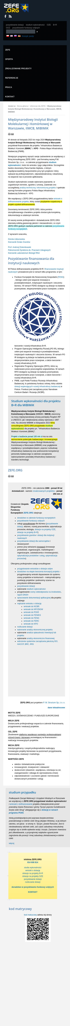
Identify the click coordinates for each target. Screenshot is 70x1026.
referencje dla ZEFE (37, 106)
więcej (11, 843)
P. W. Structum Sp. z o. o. (54, 702)
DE (19, 36)
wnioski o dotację (32, 870)
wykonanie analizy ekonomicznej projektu (35, 630)
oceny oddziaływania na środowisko (45, 592)
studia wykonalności (32, 867)
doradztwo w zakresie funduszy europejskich (36, 518)
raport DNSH (22, 595)
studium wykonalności (36, 589)
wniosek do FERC (31, 621)
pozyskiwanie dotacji (26, 586)
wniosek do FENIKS (32, 615)
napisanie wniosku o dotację (29, 603)
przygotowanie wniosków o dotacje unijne (35, 569)
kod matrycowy (30, 915)
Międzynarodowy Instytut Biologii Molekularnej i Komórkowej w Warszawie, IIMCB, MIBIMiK (35, 109)
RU (15, 36)
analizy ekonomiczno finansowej (40, 638)
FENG (60, 277)
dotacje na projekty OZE (45, 529)
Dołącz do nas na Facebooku (5, 16)
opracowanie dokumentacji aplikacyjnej (34, 598)
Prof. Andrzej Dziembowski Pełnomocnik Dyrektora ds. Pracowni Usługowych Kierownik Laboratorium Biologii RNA (29, 250)
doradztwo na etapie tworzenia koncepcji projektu (38, 571)
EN (11, 36)
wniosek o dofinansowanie (21, 804)
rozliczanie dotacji (25, 627)
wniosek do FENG (31, 618)
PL (7, 36)
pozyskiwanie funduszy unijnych (31, 521)
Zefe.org (16, 8)
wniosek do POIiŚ (31, 612)
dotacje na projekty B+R (27, 532)
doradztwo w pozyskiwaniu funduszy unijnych (33, 887)
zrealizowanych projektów (44, 491)
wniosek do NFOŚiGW (33, 609)
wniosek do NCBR (31, 606)
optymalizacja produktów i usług (30, 555)
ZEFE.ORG (28, 513)
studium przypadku (22, 792)
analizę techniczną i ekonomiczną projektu (38, 188)
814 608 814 (32, 862)
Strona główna (22, 106)
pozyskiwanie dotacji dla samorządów (33, 541)
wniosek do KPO (31, 624)
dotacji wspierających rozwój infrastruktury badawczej (37, 386)
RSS (10, 16)
